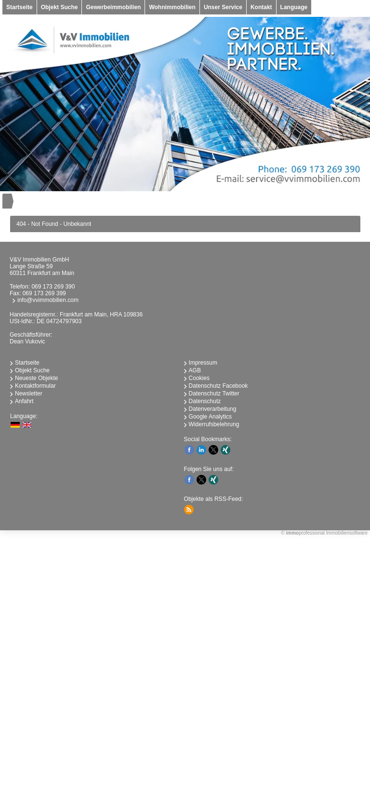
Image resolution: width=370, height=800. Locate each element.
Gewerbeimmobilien (113, 7)
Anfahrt (24, 401)
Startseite (19, 7)
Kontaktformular (35, 385)
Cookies (199, 378)
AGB (195, 370)
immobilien (144, 656)
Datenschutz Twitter (214, 393)
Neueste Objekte (36, 378)
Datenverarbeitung (213, 409)
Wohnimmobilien (172, 7)
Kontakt (261, 7)
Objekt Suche (59, 7)
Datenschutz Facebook (218, 385)
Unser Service (223, 7)
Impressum (203, 362)
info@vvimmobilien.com (48, 300)
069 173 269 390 (53, 286)
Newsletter (28, 393)
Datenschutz (205, 401)
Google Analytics (210, 416)
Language (294, 7)
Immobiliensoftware (347, 533)
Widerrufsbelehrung (214, 424)
